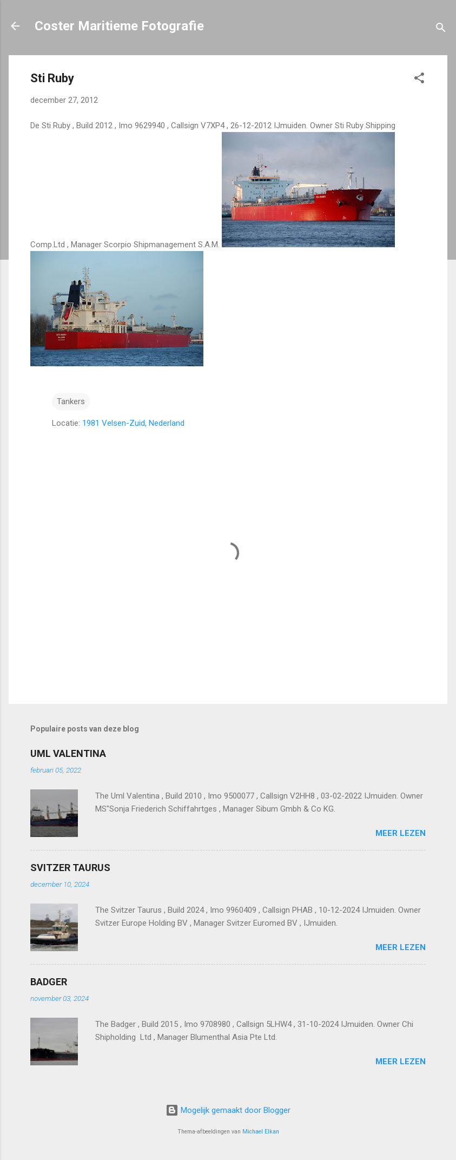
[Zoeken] (440, 29)
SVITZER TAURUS (70, 867)
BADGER (48, 981)
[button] (419, 79)
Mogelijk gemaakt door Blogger (228, 1110)
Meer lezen (400, 833)
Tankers (71, 401)
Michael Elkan (260, 1131)
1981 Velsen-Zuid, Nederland (133, 423)
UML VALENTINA (68, 753)
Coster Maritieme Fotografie (119, 26)
